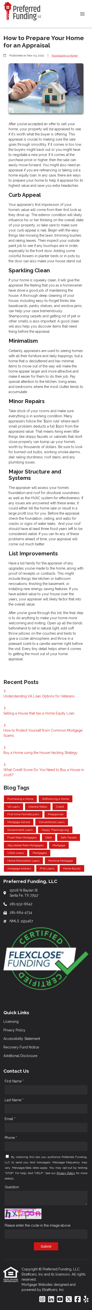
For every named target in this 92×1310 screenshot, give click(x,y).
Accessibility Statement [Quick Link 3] (21, 1039)
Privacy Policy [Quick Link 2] (14, 1030)
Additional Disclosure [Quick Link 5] (20, 1056)
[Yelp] (86, 1299)
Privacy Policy (66, 1173)
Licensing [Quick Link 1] (11, 1022)
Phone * (11, 1138)
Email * (10, 1119)
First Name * (14, 1081)
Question (12, 1187)
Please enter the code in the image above (37, 1225)
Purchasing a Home (65, 55)
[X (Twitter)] (69, 1299)
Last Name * (14, 1100)
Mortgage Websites (38, 1285)
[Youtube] (60, 1299)
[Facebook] (78, 1299)
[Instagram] (42, 1299)
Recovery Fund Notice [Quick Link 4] (21, 1047)
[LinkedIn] (51, 1299)
